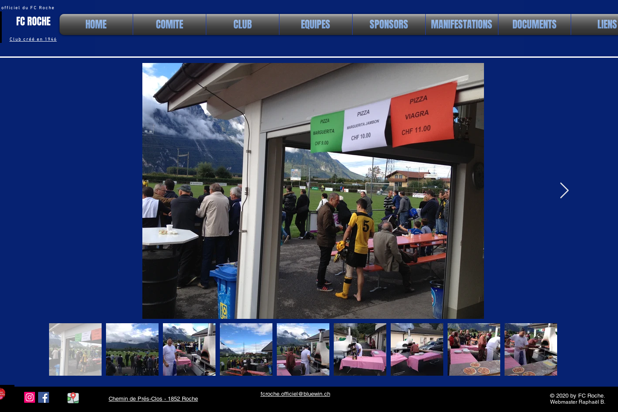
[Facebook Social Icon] (43, 397)
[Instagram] (29, 397)
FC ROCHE (33, 21)
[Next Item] (564, 190)
